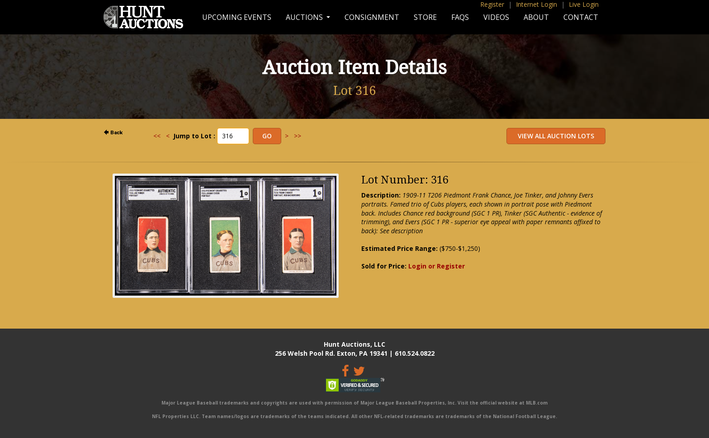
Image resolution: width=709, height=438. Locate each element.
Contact (580, 17)
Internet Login (536, 4)
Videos (496, 17)
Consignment (372, 17)
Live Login (584, 4)
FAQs (460, 17)
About (536, 17)
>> (297, 136)
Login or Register (436, 266)
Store (425, 17)
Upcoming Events (236, 17)
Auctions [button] (305, 17)
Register (492, 4)
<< (157, 136)
